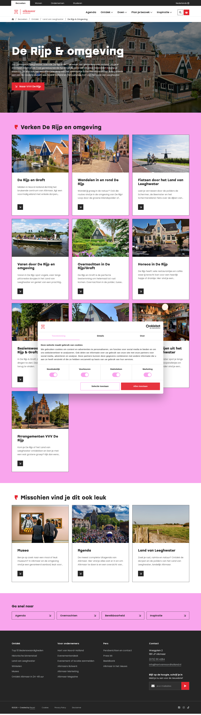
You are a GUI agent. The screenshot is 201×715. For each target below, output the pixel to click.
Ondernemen (57, 3)
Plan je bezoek (141, 12)
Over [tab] (142, 336)
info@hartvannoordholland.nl (165, 665)
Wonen (38, 3)
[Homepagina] (13, 20)
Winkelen (17, 667)
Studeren (77, 3)
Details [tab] (100, 336)
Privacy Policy (60, 708)
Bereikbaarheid (115, 617)
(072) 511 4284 (157, 660)
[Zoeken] (180, 12)
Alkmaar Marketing (68, 672)
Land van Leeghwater (53, 20)
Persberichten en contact (117, 651)
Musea (15, 672)
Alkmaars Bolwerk (67, 667)
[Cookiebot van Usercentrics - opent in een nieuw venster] (148, 327)
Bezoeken (21, 3)
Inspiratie (164, 12)
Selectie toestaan (100, 386)
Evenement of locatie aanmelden (76, 662)
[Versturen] (185, 687)
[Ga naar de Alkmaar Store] (186, 12)
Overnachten (68, 617)
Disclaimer (76, 708)
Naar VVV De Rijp (30, 87)
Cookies (45, 708)
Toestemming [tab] (58, 336)
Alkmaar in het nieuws (115, 667)
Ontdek (107, 12)
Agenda (91, 12)
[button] (182, 3)
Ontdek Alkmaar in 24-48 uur (28, 677)
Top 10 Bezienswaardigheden (27, 651)
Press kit (108, 656)
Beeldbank (109, 662)
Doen (122, 12)
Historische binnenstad (24, 656)
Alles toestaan (140, 386)
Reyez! (32, 708)
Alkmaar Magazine (68, 677)
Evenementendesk (68, 656)
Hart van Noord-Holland (71, 651)
